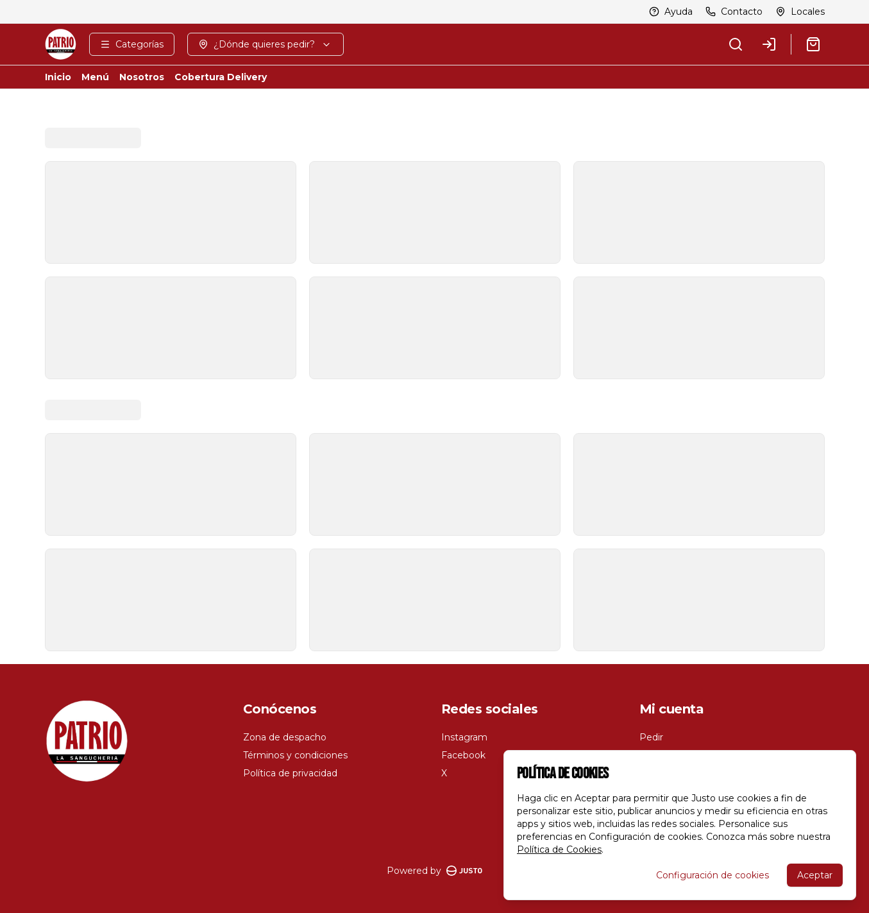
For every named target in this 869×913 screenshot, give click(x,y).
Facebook (463, 755)
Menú (95, 77)
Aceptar (814, 875)
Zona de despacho (284, 737)
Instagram (464, 737)
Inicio (58, 77)
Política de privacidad (290, 773)
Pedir (651, 737)
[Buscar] (735, 44)
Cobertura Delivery (220, 77)
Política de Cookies (559, 849)
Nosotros (141, 77)
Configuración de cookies (712, 875)
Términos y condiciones (295, 755)
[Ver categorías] (131, 44)
